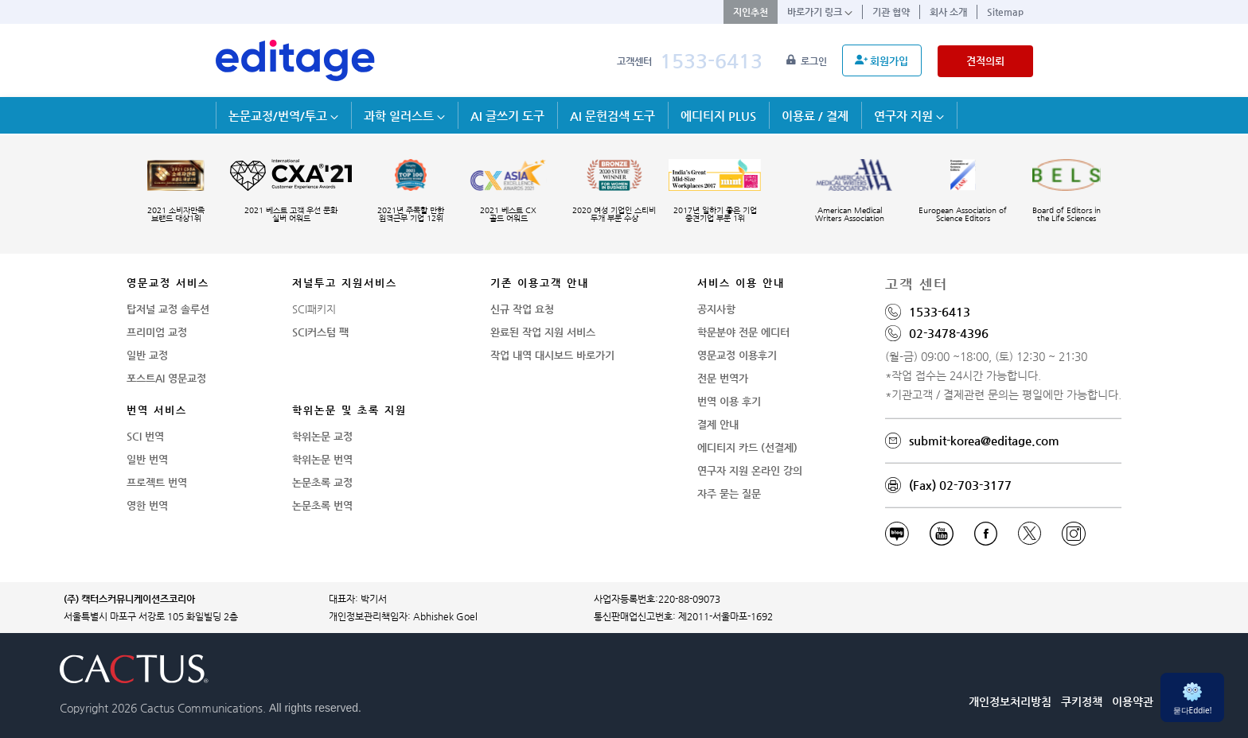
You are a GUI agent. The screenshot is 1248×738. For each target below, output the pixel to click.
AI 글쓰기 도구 (507, 115)
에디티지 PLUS (718, 115)
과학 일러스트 (404, 115)
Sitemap (1005, 11)
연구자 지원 (909, 115)
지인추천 (750, 11)
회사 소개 (948, 11)
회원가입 (881, 60)
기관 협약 (891, 11)
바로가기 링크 (819, 11)
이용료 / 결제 (815, 115)
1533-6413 (711, 60)
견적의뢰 (985, 61)
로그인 (807, 61)
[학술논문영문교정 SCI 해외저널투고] (295, 60)
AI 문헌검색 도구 (612, 115)
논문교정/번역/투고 (283, 115)
